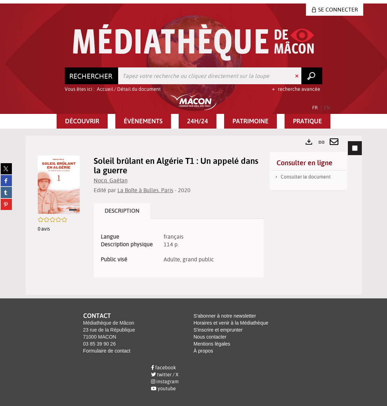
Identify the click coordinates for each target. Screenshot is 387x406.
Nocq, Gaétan (111, 180)
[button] (82, 121)
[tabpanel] (194, 215)
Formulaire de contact (106, 351)
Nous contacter (210, 337)
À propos (203, 351)
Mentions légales (212, 344)
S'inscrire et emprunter (218, 330)
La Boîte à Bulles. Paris (145, 190)
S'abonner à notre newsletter (225, 316)
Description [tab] (122, 210)
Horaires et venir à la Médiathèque (231, 323)
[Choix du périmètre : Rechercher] (92, 75)
